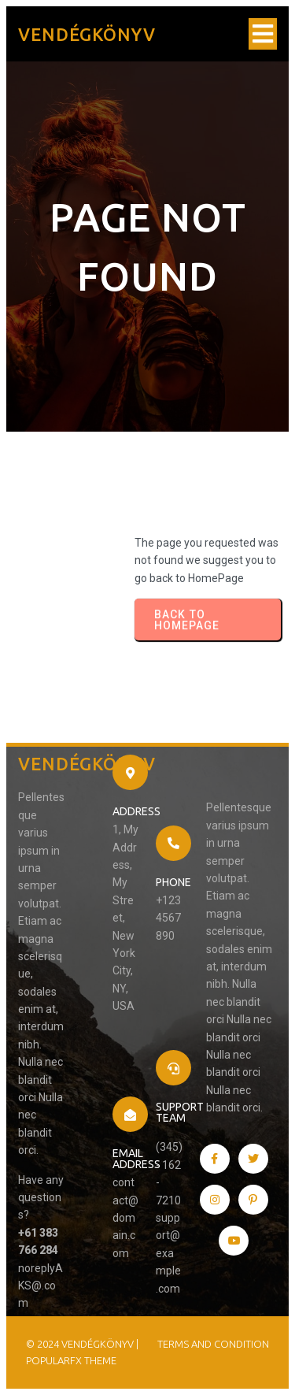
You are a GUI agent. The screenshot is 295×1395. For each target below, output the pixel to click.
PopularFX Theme (71, 1360)
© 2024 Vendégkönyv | (82, 1343)
